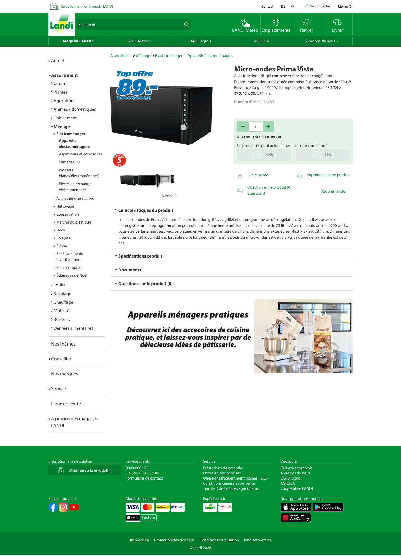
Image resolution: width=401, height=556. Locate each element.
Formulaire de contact (144, 478)
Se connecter (320, 6)
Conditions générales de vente (229, 483)
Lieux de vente (66, 404)
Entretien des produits (222, 473)
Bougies (63, 238)
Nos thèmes (63, 344)
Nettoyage (65, 206)
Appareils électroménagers (210, 55)
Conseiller (61, 358)
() (345, 6)
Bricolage (62, 293)
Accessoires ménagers (75, 198)
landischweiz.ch (257, 540)
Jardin (59, 83)
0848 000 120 (137, 468)
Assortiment (64, 75)
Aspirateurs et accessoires (80, 154)
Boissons (62, 319)
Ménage (62, 126)
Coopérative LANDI (297, 488)
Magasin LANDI (77, 41)
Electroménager (70, 133)
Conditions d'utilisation (219, 540)
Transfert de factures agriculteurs (231, 488)
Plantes (60, 92)
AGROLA (261, 41)
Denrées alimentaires (73, 328)
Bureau (62, 246)
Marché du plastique (73, 222)
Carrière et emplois (297, 468)
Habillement (65, 118)
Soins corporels (69, 267)
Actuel (57, 60)
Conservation (67, 214)
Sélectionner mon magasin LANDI (87, 6)
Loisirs (59, 285)
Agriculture (64, 101)
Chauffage (63, 302)
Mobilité (61, 311)
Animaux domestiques (75, 109)
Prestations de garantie (222, 468)
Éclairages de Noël (71, 275)
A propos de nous (320, 41)
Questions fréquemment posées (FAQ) (235, 478)
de (283, 6)
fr (293, 6)
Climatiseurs (69, 162)
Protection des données (174, 540)
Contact (267, 6)
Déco (60, 230)
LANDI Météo (137, 41)
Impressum (139, 540)
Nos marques (64, 374)
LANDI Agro (198, 41)
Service (58, 388)
